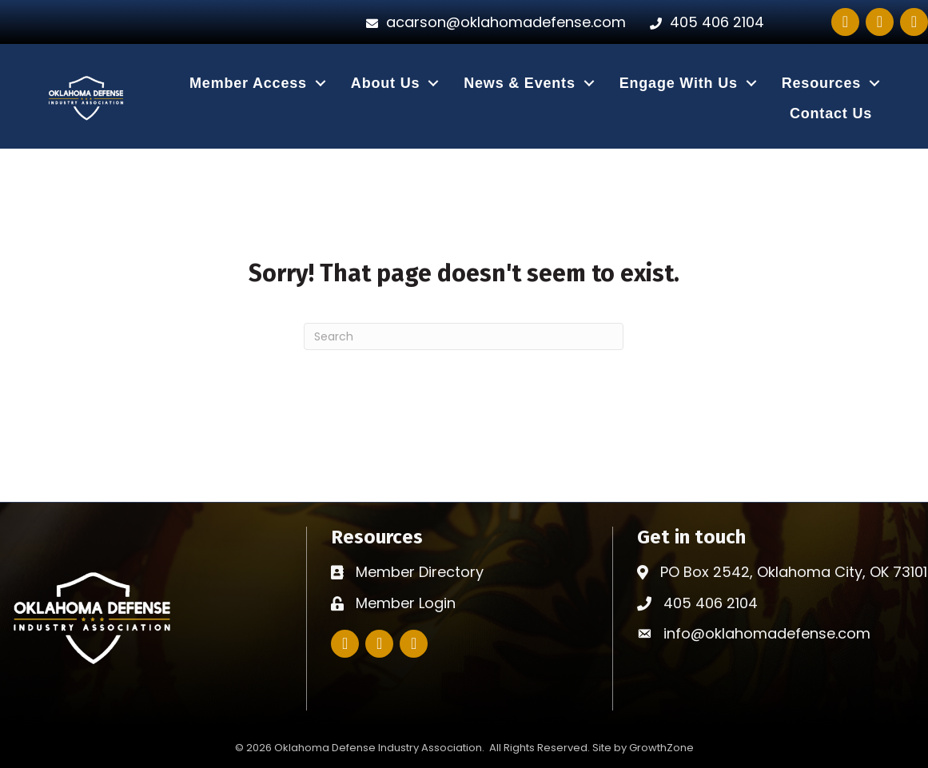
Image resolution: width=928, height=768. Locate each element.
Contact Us (831, 113)
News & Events (519, 83)
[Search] (463, 336)
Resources (821, 83)
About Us (385, 83)
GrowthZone (661, 747)
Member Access (248, 83)
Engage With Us (678, 83)
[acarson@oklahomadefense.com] (492, 22)
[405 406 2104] (703, 22)
